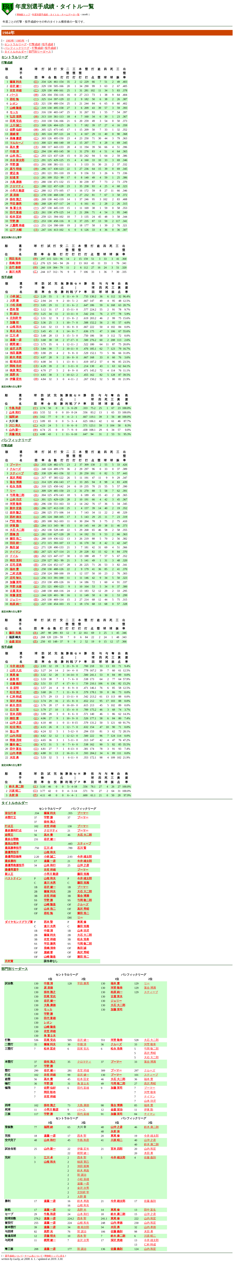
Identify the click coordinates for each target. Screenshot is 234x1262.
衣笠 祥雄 (83, 1070)
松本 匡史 (83, 1079)
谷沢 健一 (83, 1039)
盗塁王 (9, 834)
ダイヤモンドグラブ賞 (19, 921)
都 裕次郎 (83, 1227)
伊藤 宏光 (83, 1148)
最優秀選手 (12, 869)
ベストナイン (13, 878)
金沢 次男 (83, 1187)
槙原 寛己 (83, 1161)
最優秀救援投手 (14, 865)
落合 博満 (150, 987)
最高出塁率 (12, 843)
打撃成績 (34, 44)
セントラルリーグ (15, 44)
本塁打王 (10, 817)
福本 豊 (148, 1079)
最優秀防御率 (13, 856)
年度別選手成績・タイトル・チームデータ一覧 (56, 14)
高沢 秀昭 (150, 1052)
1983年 (10, 40)
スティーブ (151, 992)
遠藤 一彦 (83, 1183)
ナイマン (149, 1096)
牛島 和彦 (83, 1140)
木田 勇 (148, 1153)
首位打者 (10, 813)
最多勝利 (10, 860)
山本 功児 (150, 1100)
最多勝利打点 (13, 830)
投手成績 (47, 44)
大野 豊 (81, 1196)
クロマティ (84, 1061)
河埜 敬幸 (150, 1044)
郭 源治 (81, 1174)
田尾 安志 (83, 1048)
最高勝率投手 (13, 847)
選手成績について (14, 1256)
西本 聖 (81, 1135)
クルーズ (149, 1070)
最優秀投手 (12, 852)
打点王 (9, 826)
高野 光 (81, 1209)
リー (147, 983)
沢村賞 (9, 961)
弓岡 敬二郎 (151, 1048)
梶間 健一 (83, 1153)
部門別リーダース (40, 51)
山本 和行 (83, 1214)
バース (81, 1109)
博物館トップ (23, 14)
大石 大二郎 (151, 1039)
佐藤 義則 (150, 1157)
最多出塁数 (12, 839)
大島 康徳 (83, 1105)
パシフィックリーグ (16, 47)
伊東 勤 (148, 1109)
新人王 (9, 874)
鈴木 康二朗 (151, 1126)
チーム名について (34, 1256)
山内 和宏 (150, 1148)
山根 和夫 (83, 1205)
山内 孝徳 (150, 1227)
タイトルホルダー (15, 51)
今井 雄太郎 (151, 1135)
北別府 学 (83, 1192)
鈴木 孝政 (83, 1170)
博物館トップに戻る (54, 1256)
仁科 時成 (150, 1244)
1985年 (20, 40)
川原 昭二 (150, 1235)
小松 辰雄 (83, 1179)
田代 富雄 (83, 1087)
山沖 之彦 (150, 1140)
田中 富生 (150, 1209)
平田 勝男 (83, 983)
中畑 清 (81, 1044)
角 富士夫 (83, 1083)
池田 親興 (83, 1166)
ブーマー (149, 1087)
